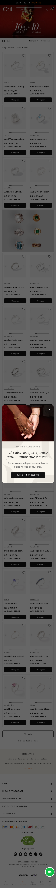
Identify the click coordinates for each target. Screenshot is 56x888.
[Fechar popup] (50, 409)
